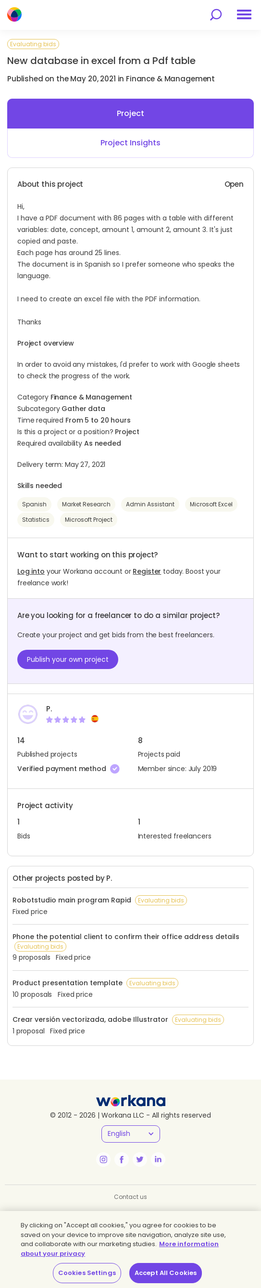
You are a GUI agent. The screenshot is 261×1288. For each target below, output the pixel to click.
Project (130, 113)
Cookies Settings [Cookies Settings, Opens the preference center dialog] (87, 1272)
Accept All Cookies (166, 1272)
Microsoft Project (88, 519)
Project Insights (130, 142)
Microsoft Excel (211, 504)
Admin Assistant (150, 504)
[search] (215, 14)
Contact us (130, 1197)
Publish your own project (68, 659)
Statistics (36, 519)
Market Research (86, 504)
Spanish (34, 504)
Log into (31, 571)
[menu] (244, 14)
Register (147, 571)
